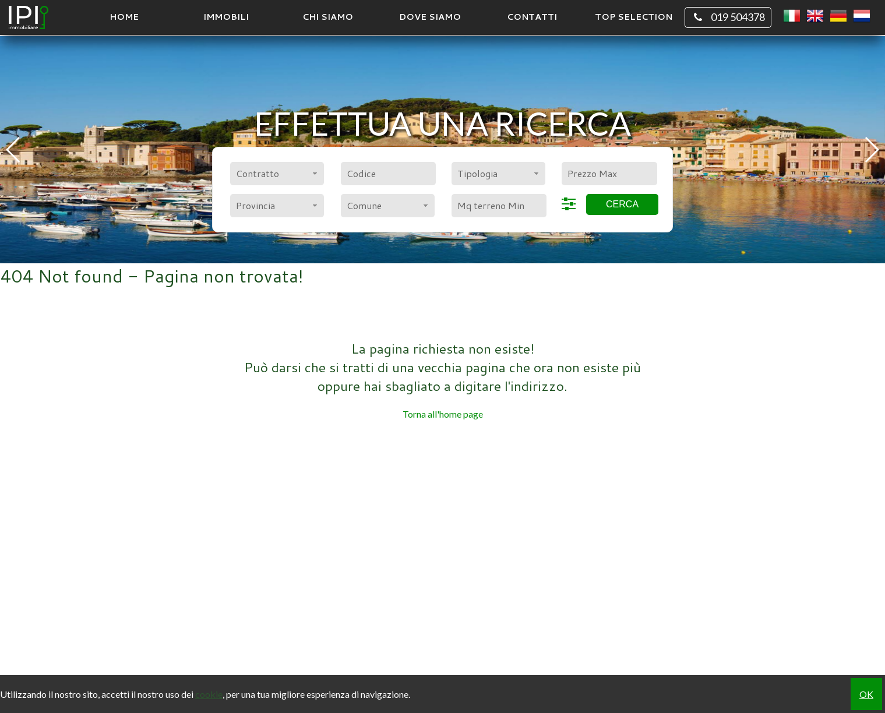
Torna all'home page (443, 413)
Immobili (226, 16)
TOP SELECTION (633, 16)
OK (866, 694)
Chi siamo (327, 16)
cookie (209, 694)
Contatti (532, 16)
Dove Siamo (430, 16)
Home (124, 16)
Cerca (622, 204)
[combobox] (277, 173)
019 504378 (728, 17)
